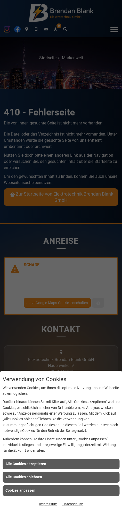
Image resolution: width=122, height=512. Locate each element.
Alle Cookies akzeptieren (25, 464)
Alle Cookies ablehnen (23, 477)
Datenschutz (72, 504)
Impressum (48, 504)
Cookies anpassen (20, 490)
